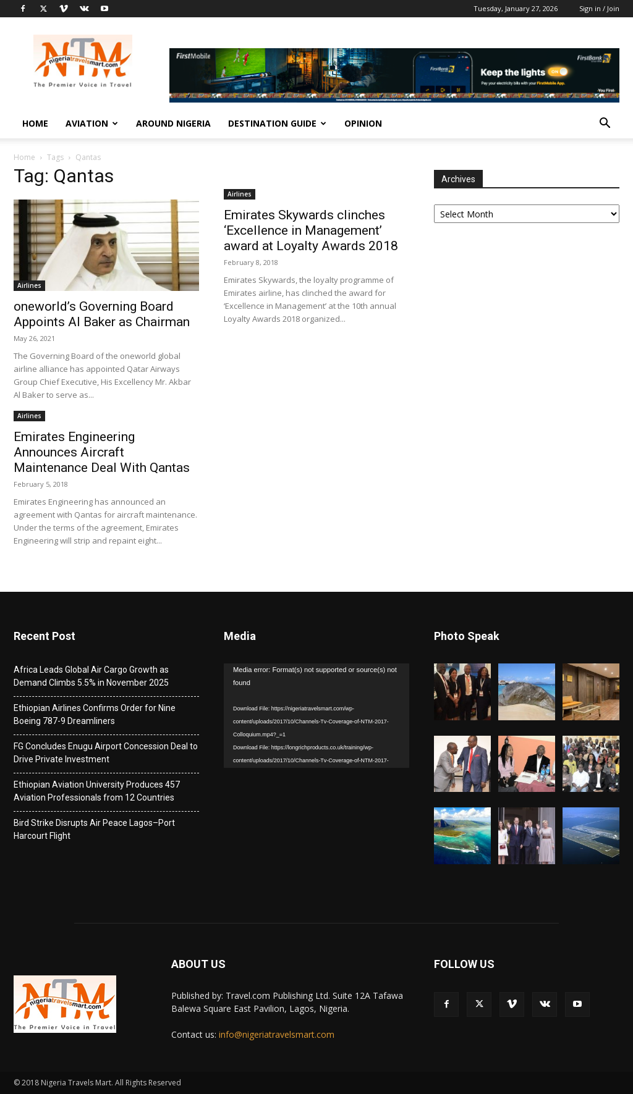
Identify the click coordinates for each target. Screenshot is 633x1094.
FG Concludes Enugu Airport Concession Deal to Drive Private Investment (106, 752)
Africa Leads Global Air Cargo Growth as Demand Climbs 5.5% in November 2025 (91, 676)
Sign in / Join (599, 8)
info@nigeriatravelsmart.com (276, 1034)
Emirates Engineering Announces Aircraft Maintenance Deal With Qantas (102, 452)
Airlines (29, 285)
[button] (604, 124)
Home (35, 123)
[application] (316, 715)
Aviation (92, 123)
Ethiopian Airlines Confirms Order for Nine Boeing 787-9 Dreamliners (95, 714)
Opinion (363, 123)
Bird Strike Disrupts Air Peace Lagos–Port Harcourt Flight (94, 829)
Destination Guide (277, 123)
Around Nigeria (173, 123)
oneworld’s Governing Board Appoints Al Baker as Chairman (102, 314)
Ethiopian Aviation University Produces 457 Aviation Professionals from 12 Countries (97, 791)
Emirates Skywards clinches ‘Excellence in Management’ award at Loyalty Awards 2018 (311, 230)
